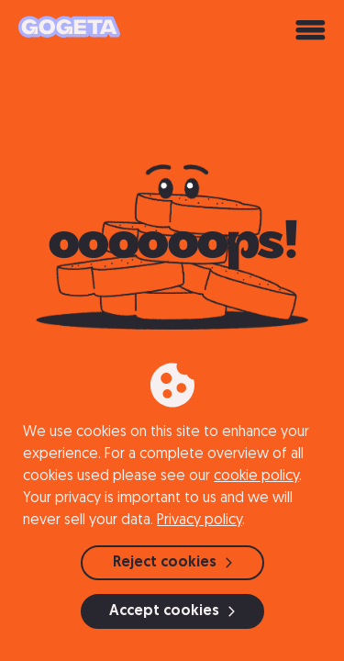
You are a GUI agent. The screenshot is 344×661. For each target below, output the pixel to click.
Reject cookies (172, 562)
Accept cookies (172, 611)
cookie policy (256, 476)
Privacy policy (199, 520)
